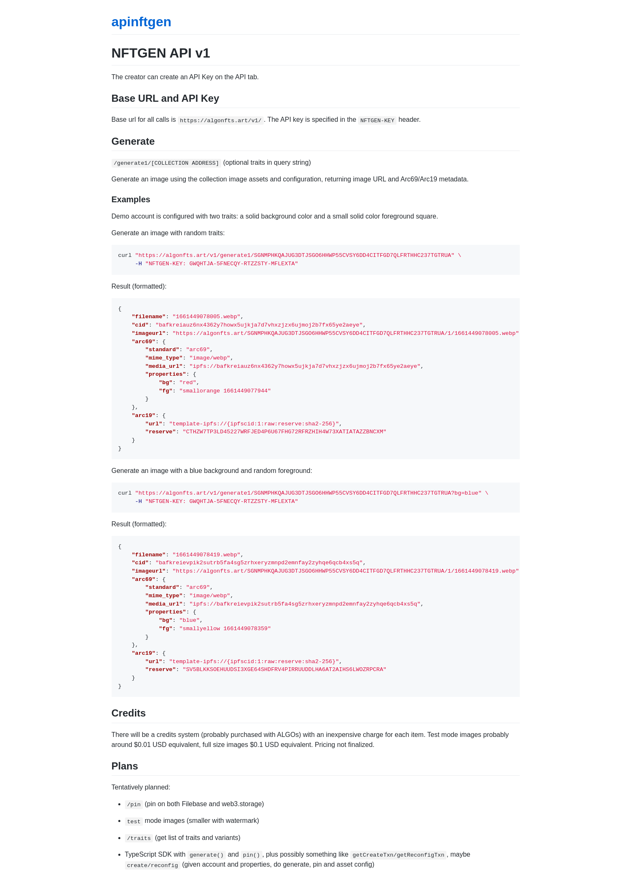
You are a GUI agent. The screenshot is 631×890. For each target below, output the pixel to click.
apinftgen (142, 21)
